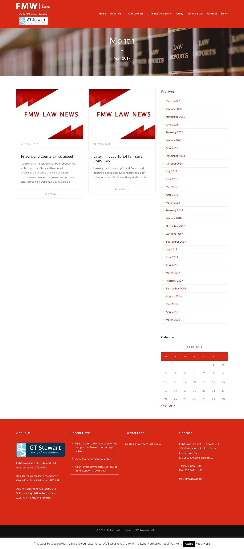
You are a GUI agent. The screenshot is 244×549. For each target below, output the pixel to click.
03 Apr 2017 (104, 144)
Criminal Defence (158, 13)
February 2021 (174, 132)
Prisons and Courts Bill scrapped (47, 156)
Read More (50, 193)
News (224, 13)
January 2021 (174, 140)
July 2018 (171, 171)
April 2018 (172, 194)
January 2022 (174, 108)
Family (179, 13)
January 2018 (174, 218)
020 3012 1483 (193, 470)
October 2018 (174, 163)
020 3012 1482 (193, 465)
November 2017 (175, 226)
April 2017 (172, 265)
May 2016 (171, 304)
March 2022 (173, 101)
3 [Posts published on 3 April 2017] (166, 373)
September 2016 (176, 288)
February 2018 (174, 210)
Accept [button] (189, 543)
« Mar (164, 405)
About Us (115, 13)
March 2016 (173, 319)
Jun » (172, 405)
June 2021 (172, 124)
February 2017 (174, 280)
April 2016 (172, 311)
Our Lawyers (136, 13)
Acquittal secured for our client (93, 458)
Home (102, 13)
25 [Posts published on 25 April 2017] (175, 399)
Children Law (195, 13)
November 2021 (175, 116)
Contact (212, 13)
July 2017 (171, 249)
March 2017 (173, 272)
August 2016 (173, 296)
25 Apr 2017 (31, 144)
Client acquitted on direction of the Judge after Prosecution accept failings (96, 447)
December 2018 (175, 155)
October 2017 (174, 233)
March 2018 (173, 202)
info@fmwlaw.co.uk (190, 478)
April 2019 (172, 147)
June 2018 (172, 179)
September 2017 (176, 241)
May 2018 (171, 187)
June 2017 (172, 257)
